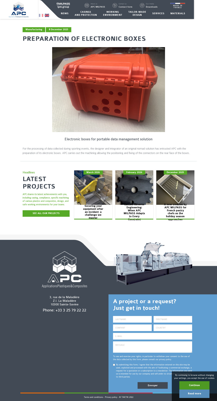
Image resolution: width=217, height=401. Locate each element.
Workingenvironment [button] (124, 14)
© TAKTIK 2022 (126, 397)
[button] (109, 6)
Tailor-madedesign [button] (149, 14)
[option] (93, 194)
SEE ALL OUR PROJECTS (46, 213)
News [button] (76, 14)
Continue (194, 385)
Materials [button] (189, 14)
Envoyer (153, 385)
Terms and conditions (93, 397)
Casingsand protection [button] (97, 14)
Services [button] (170, 14)
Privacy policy (111, 397)
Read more (194, 393)
